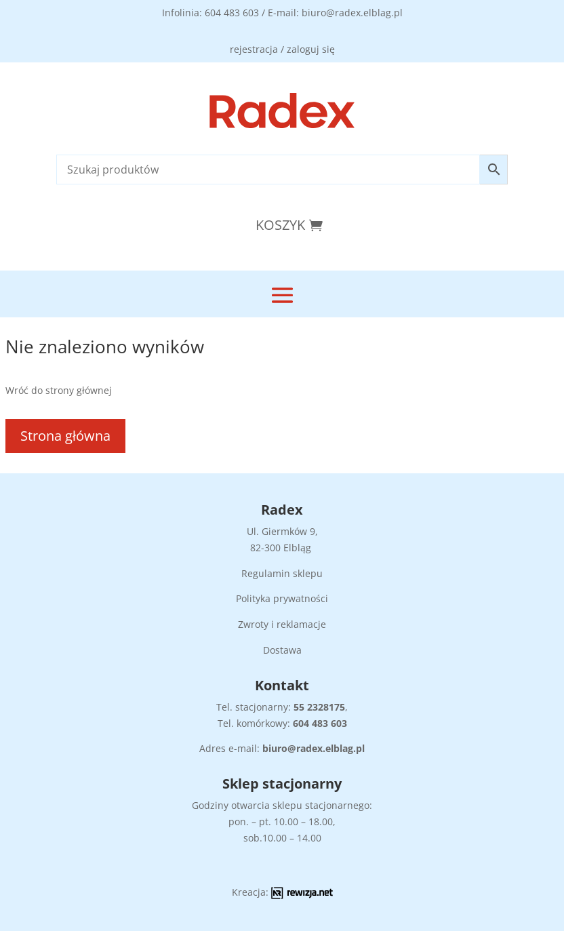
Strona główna (65, 436)
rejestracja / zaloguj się (282, 49)
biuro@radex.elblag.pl (313, 748)
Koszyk (280, 225)
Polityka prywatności (282, 598)
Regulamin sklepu (282, 573)
